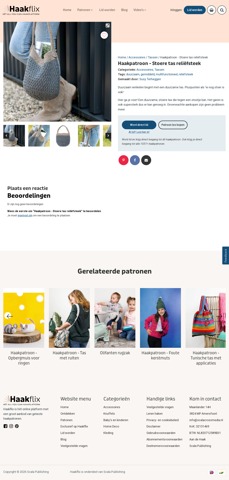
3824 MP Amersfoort (203, 413)
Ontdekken (68, 413)
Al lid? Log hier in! (139, 132)
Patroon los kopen (172, 124)
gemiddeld (148, 74)
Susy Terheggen (150, 79)
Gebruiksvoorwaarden (161, 433)
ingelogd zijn (25, 215)
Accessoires (137, 57)
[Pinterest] (124, 160)
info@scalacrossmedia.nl (206, 420)
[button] (85, 10)
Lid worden (194, 10)
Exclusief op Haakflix (74, 426)
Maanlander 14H (200, 407)
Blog (63, 439)
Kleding (108, 433)
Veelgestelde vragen (74, 446)
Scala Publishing (200, 446)
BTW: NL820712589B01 (205, 433)
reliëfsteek (186, 74)
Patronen (67, 420)
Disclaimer (153, 426)
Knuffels (109, 413)
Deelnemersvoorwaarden (163, 446)
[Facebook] (135, 160)
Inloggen (176, 10)
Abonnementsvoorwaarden (164, 439)
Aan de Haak (197, 439)
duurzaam (133, 74)
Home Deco (111, 426)
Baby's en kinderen (115, 420)
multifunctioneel (167, 74)
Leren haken (155, 413)
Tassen (153, 57)
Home (122, 57)
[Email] (146, 160)
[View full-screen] (108, 25)
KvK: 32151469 (199, 426)
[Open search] (222, 10)
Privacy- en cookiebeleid (163, 420)
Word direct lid (139, 124)
